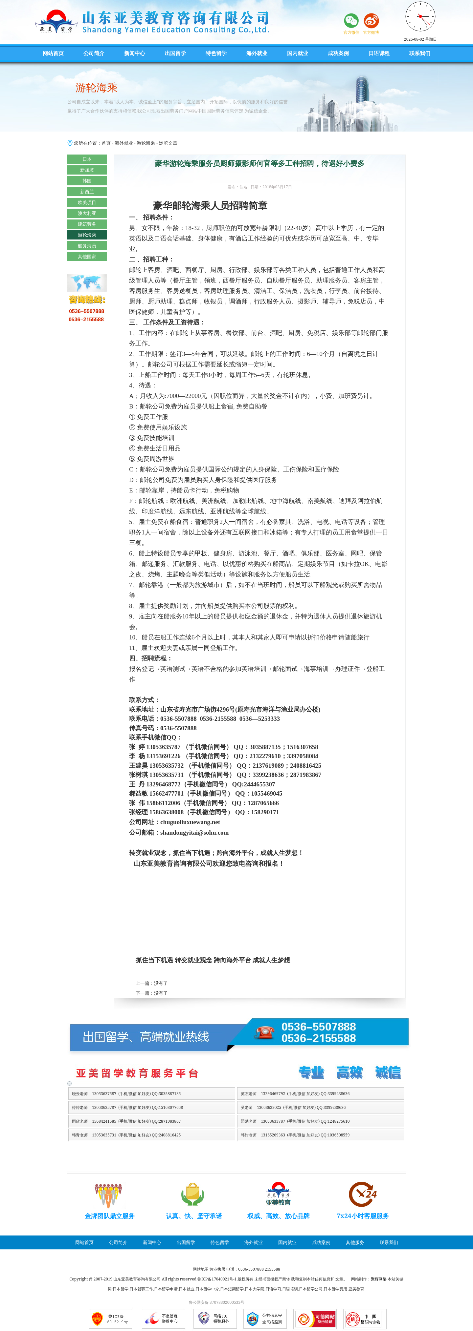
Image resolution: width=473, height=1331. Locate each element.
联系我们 (419, 53)
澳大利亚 (87, 213)
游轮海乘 (146, 143)
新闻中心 (134, 53)
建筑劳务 (87, 224)
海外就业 (256, 53)
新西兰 (87, 191)
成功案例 (338, 53)
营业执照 (217, 1269)
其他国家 (87, 256)
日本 (87, 159)
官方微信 (351, 32)
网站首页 (53, 53)
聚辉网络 (379, 1279)
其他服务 (355, 1242)
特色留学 (216, 53)
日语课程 (379, 53)
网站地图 (201, 1269)
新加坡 (87, 170)
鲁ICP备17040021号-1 (216, 1279)
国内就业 (297, 53)
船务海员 (87, 245)
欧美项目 (87, 202)
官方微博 (371, 32)
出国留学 (175, 53)
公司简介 (93, 53)
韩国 (87, 180)
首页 (106, 143)
